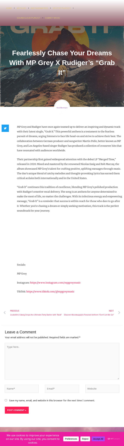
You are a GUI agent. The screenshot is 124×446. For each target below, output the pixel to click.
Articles (21, 8)
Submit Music (52, 17)
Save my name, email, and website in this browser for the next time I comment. (52, 399)
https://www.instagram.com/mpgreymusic (54, 282)
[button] (5, 128)
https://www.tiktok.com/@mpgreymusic (49, 291)
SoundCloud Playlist (28, 17)
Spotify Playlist (62, 8)
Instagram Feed (39, 8)
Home (9, 8)
